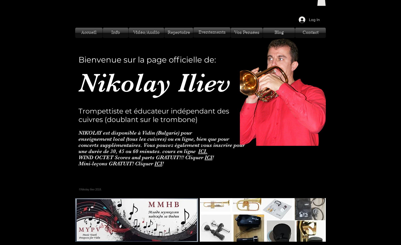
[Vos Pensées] (247, 33)
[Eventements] (211, 32)
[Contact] (310, 33)
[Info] (115, 33)
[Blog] (279, 33)
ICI (208, 157)
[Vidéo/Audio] (146, 33)
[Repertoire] (178, 33)
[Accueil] (89, 33)
